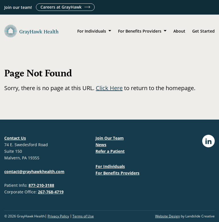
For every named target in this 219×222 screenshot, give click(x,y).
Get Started (203, 31)
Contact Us (15, 138)
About (179, 31)
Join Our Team (110, 138)
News (101, 144)
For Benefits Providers (139, 31)
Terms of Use (83, 216)
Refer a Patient (110, 151)
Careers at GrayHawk (61, 7)
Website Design (167, 216)
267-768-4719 (51, 192)
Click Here (109, 88)
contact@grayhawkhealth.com (34, 171)
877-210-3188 (41, 185)
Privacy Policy (58, 216)
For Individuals (91, 31)
